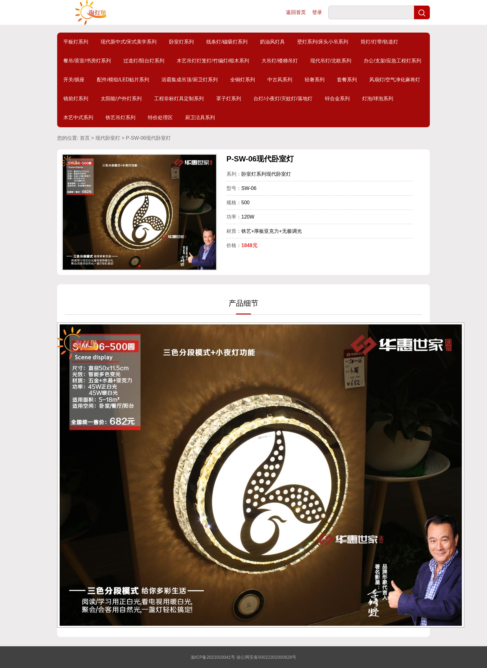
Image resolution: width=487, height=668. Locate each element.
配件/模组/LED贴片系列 (123, 79)
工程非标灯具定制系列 (179, 98)
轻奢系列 (315, 79)
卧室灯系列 (181, 41)
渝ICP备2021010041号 (213, 657)
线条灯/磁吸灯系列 (226, 41)
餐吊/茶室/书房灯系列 (87, 60)
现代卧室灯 (107, 138)
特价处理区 (160, 117)
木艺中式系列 (78, 117)
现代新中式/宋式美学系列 (129, 41)
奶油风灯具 (272, 41)
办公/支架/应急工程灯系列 (392, 60)
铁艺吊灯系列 (120, 117)
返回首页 (296, 12)
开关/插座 (73, 79)
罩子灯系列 (228, 98)
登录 (317, 12)
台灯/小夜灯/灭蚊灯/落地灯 (282, 98)
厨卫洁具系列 (200, 117)
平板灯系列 (75, 41)
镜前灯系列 (75, 98)
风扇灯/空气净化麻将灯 (394, 79)
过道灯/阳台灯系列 (143, 60)
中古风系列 (279, 79)
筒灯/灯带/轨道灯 (379, 41)
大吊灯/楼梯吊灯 (280, 60)
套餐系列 (347, 79)
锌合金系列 (337, 98)
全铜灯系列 (242, 79)
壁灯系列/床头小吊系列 (322, 41)
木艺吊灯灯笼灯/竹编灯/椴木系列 (213, 60)
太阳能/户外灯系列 (121, 98)
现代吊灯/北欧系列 (330, 60)
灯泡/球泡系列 (377, 98)
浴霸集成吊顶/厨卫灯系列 (189, 79)
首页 (85, 138)
